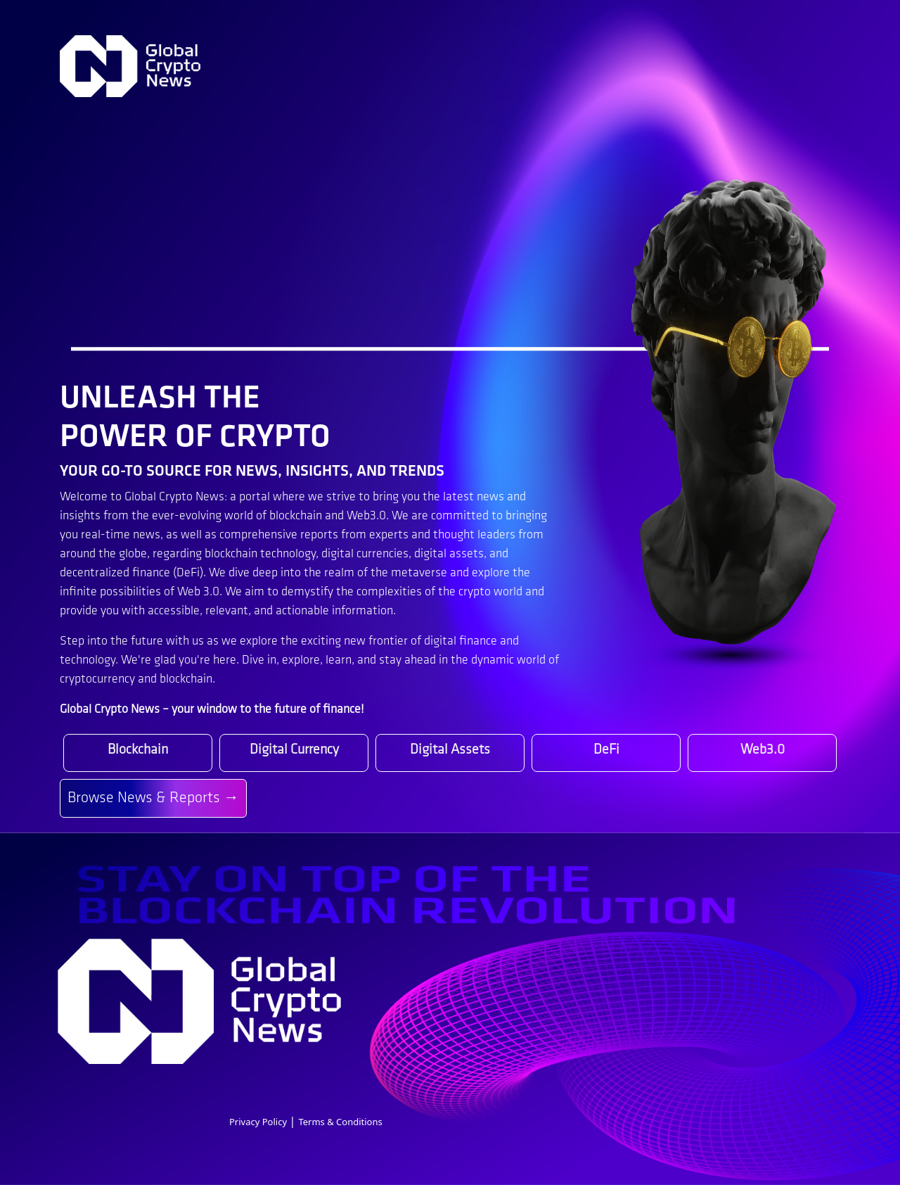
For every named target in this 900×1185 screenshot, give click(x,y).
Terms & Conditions (340, 1121)
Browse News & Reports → (153, 798)
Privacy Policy (259, 1121)
